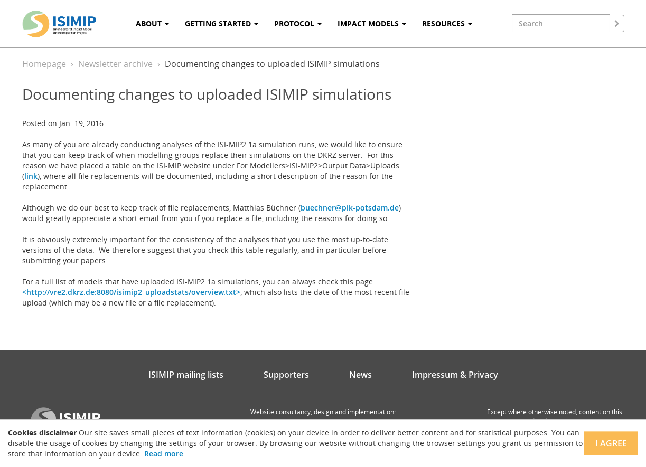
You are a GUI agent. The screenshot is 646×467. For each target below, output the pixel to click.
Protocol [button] (298, 23)
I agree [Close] (611, 443)
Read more (163, 454)
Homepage (44, 64)
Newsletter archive (115, 64)
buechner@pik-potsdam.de (350, 208)
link (31, 176)
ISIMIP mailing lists (185, 374)
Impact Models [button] (372, 23)
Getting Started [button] (221, 23)
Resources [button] (447, 23)
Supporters (286, 374)
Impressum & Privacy (455, 374)
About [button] (152, 23)
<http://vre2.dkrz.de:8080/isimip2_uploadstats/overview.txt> (131, 292)
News (360, 374)
